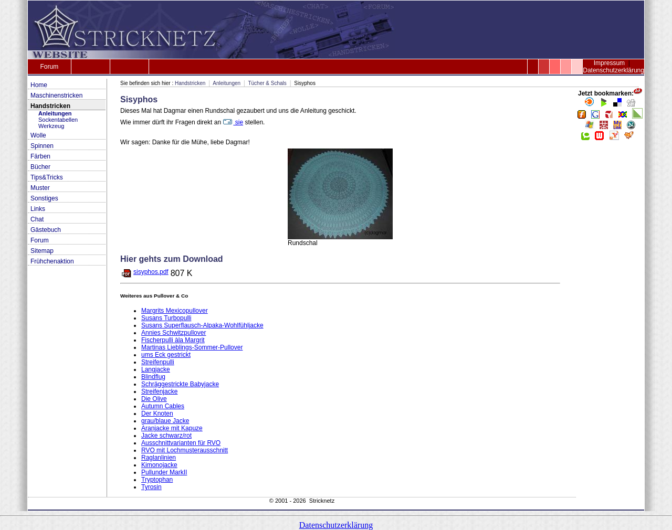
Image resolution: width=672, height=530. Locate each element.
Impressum (609, 63)
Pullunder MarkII (164, 472)
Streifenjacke (159, 391)
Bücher (40, 167)
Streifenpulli (157, 362)
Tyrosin (151, 487)
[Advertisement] (610, 304)
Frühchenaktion (52, 261)
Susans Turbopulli (166, 318)
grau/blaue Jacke (165, 421)
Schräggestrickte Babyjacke (180, 384)
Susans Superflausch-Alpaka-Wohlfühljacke (202, 325)
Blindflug (153, 376)
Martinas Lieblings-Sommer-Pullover (192, 347)
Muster (40, 188)
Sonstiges (44, 198)
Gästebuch (45, 230)
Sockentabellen (58, 119)
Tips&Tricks (46, 177)
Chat (37, 219)
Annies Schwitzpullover (173, 332)
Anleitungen (55, 113)
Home (38, 85)
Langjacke (155, 369)
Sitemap (42, 251)
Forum (49, 66)
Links (37, 209)
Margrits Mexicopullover (174, 310)
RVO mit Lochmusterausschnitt (184, 450)
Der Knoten (157, 413)
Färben (40, 156)
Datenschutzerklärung (613, 70)
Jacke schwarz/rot (166, 435)
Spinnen (42, 146)
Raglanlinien (158, 457)
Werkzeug (51, 126)
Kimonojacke (159, 465)
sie (233, 122)
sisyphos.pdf (151, 271)
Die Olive (154, 398)
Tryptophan (157, 479)
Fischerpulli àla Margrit (173, 340)
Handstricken (50, 106)
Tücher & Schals (267, 83)
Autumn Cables (162, 406)
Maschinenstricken (56, 95)
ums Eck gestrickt (166, 354)
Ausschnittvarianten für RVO (180, 443)
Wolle (38, 135)
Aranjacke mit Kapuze (172, 428)
